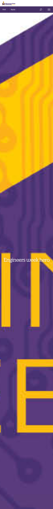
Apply (13, 9)
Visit (4, 9)
